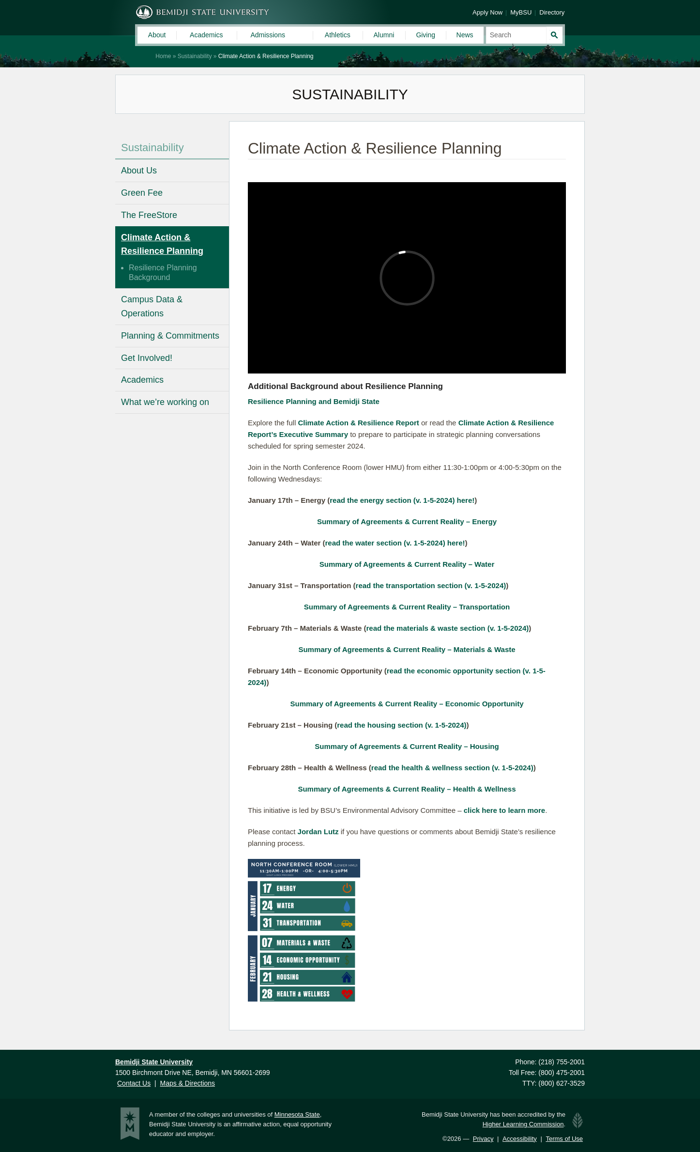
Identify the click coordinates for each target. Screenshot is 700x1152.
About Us (139, 170)
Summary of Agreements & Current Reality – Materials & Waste (406, 649)
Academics (206, 35)
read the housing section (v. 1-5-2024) (401, 725)
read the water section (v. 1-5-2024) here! (395, 543)
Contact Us (134, 1083)
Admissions (267, 35)
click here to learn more (504, 810)
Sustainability (195, 56)
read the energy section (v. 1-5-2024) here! (402, 500)
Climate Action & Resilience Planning (162, 244)
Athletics (337, 35)
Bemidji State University (203, 12)
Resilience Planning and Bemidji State (314, 401)
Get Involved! (146, 358)
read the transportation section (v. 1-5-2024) (431, 585)
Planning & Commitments (170, 336)
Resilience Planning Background (163, 272)
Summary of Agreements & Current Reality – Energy (407, 521)
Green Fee (142, 193)
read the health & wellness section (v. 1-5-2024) (452, 767)
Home (163, 56)
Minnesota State (297, 1114)
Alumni (384, 35)
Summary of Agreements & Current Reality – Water (407, 564)
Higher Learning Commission (523, 1124)
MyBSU (521, 12)
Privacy (483, 1138)
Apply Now (487, 12)
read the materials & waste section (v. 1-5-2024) (447, 628)
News (465, 35)
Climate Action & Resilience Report (358, 423)
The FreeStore (149, 215)
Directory (551, 12)
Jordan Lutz (318, 831)
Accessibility (519, 1138)
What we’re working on (165, 402)
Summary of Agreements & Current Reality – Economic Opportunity (406, 704)
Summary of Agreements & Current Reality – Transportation (407, 607)
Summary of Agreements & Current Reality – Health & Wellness (407, 789)
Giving (425, 35)
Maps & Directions (187, 1083)
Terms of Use (564, 1138)
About (157, 35)
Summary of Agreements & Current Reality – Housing (407, 746)
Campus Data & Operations (152, 306)
